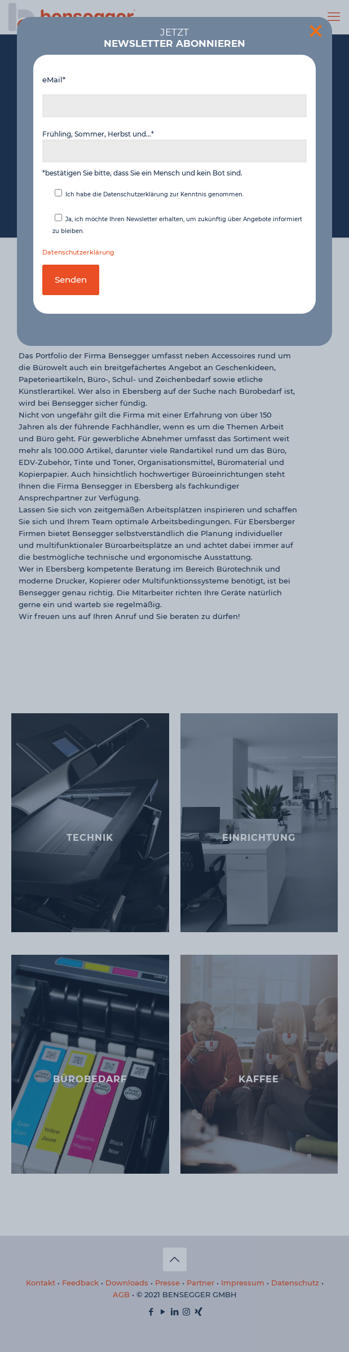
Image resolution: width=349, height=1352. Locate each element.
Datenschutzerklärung (78, 252)
